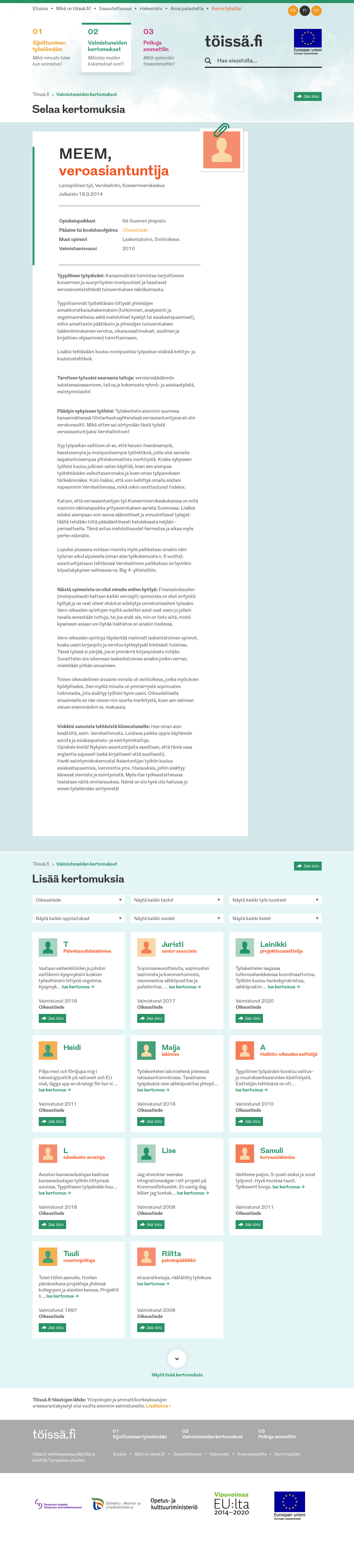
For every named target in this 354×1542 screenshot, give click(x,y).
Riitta (171, 1254)
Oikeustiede (135, 230)
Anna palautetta (187, 9)
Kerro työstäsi (226, 9)
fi (305, 11)
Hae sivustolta (211, 61)
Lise (169, 1151)
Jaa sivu (311, 96)
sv (316, 11)
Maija (171, 1048)
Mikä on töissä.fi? (73, 9)
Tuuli (71, 1254)
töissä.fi (234, 42)
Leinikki (273, 945)
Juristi (173, 945)
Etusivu (40, 9)
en (293, 11)
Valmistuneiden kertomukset (86, 95)
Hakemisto (151, 9)
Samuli (271, 1151)
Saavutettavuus (115, 9)
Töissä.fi (41, 95)
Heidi (72, 1048)
